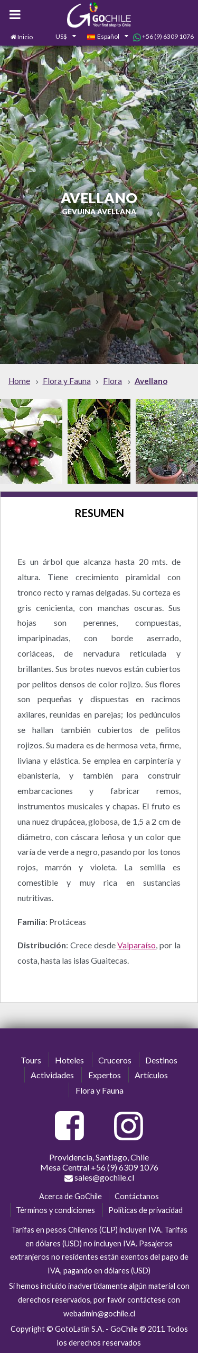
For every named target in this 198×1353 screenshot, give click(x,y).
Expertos (104, 1075)
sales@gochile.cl (99, 1177)
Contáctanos (137, 1196)
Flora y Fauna (100, 1090)
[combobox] (59, 37)
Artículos (151, 1075)
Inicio (25, 37)
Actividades (52, 1075)
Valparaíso (136, 945)
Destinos (161, 1060)
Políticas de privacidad (145, 1210)
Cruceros (114, 1060)
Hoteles (69, 1060)
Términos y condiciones (55, 1210)
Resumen (99, 513)
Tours (31, 1060)
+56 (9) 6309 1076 (163, 36)
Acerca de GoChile (70, 1196)
